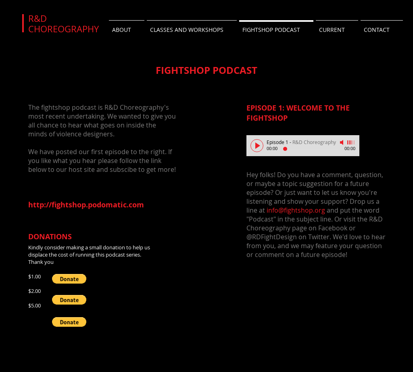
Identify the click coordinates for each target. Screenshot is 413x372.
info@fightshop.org (296, 210)
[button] (69, 279)
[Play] (257, 146)
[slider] (351, 142)
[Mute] (342, 142)
